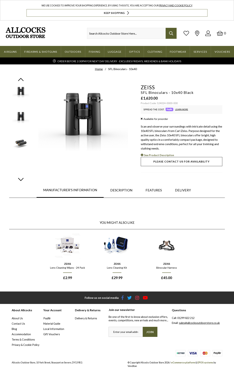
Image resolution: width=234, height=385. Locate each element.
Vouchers (222, 51)
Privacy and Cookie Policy (175, 5)
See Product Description (159, 155)
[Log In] (208, 33)
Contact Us (18, 323)
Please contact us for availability (181, 161)
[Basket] (221, 33)
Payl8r (47, 318)
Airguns (10, 51)
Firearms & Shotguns (40, 51)
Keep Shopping (117, 13)
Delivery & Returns (86, 318)
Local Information (53, 328)
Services (200, 51)
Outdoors (73, 51)
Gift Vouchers (51, 334)
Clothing (155, 51)
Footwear (178, 51)
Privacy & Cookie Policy (25, 344)
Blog (14, 328)
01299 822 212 (186, 317)
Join (150, 332)
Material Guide (51, 323)
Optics (134, 51)
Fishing (94, 51)
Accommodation (21, 334)
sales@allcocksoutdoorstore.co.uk (199, 322)
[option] (67, 258)
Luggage (115, 51)
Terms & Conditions (23, 339)
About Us (17, 318)
